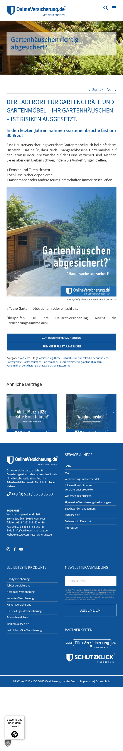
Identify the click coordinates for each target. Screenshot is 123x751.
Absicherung (46, 358)
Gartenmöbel (49, 362)
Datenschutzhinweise (97, 592)
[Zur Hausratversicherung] (61, 337)
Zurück (97, 89)
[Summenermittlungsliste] (61, 346)
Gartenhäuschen (32, 362)
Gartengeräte (14, 362)
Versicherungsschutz (33, 366)
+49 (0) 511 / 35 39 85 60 (32, 494)
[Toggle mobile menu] (114, 7)
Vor (110, 89)
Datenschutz (103, 681)
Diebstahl (67, 358)
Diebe (57, 358)
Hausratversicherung (70, 362)
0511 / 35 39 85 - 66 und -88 (28, 527)
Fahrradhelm (80, 358)
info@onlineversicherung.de (31, 530)
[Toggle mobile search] (105, 7)
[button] (10, 412)
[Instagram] (8, 549)
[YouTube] (21, 549)
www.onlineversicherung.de (35, 535)
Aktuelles (25, 358)
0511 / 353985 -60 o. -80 (30, 522)
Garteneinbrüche (98, 358)
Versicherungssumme (58, 366)
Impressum (87, 681)
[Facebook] (15, 549)
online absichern (92, 362)
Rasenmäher (13, 366)
